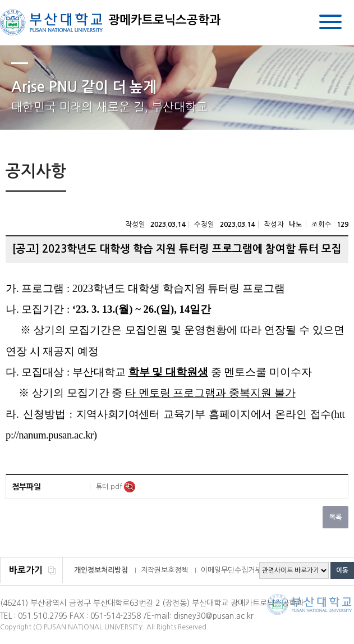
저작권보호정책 (164, 570)
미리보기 (129, 486)
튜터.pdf (110, 486)
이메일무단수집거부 (231, 570)
